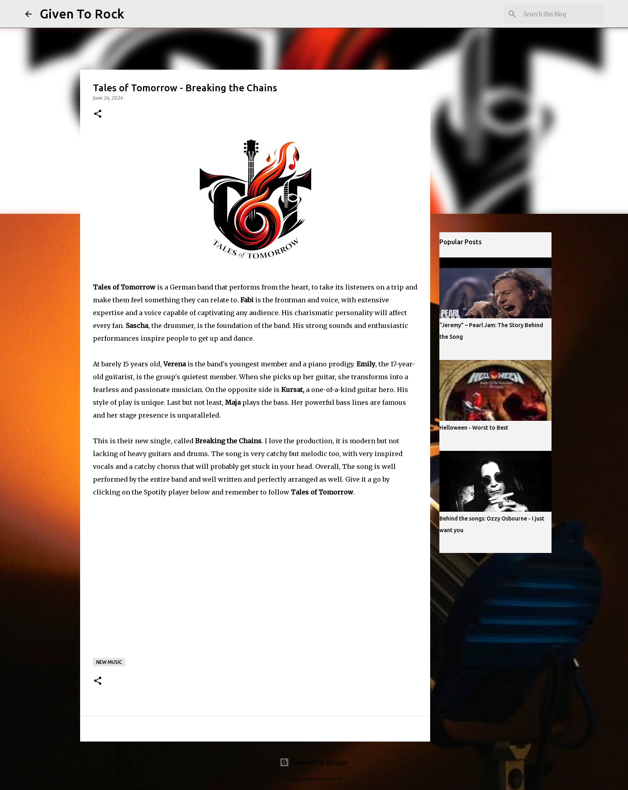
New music (109, 662)
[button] (98, 114)
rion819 (333, 778)
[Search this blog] (562, 14)
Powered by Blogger (314, 762)
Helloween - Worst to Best (473, 427)
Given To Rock (82, 13)
